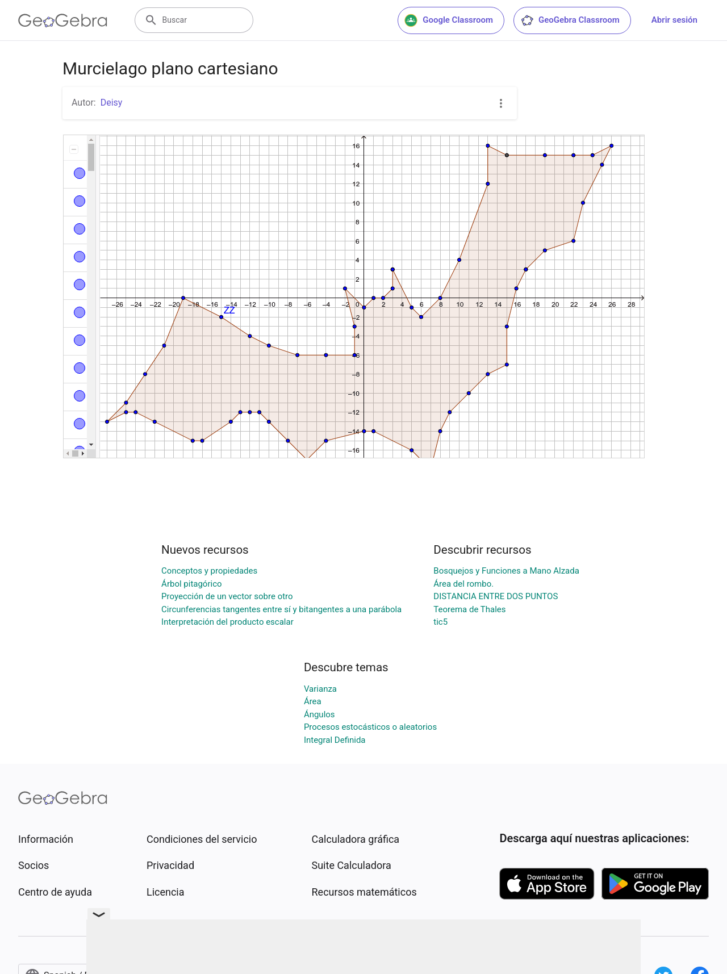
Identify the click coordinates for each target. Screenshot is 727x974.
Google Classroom (448, 20)
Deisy (112, 102)
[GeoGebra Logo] (62, 20)
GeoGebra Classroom (570, 20)
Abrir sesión (674, 20)
